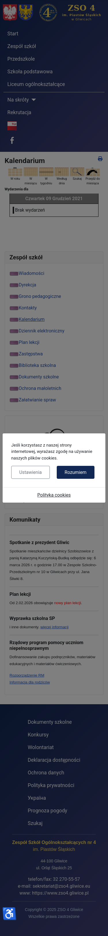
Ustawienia (30, 472)
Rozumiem (75, 472)
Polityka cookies (54, 495)
